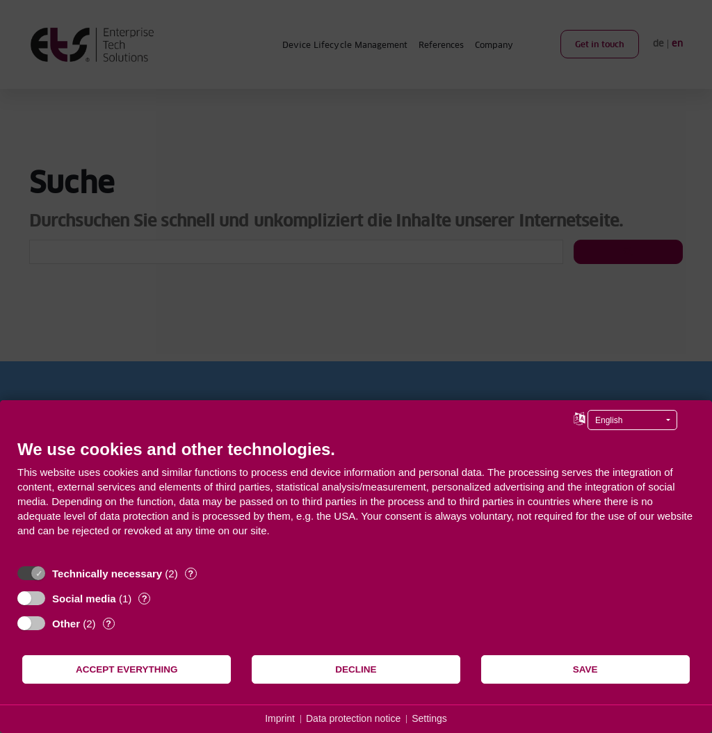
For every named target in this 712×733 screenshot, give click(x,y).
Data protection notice (353, 718)
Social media (84, 598)
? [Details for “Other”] (108, 623)
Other (66, 623)
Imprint (280, 718)
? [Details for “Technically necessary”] (190, 573)
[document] (356, 498)
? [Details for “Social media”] (144, 598)
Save (585, 669)
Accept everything (127, 669)
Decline (355, 669)
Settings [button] (429, 718)
